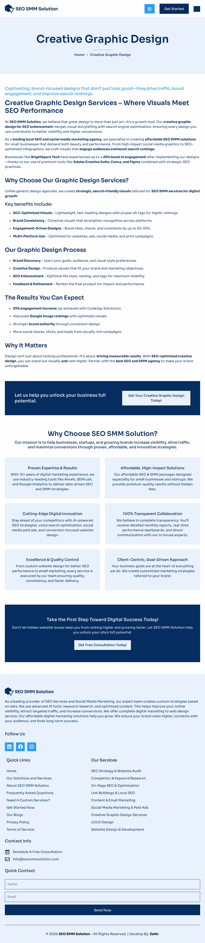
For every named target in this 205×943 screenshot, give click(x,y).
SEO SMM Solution (74, 934)
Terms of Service (20, 829)
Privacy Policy (17, 822)
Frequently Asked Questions (30, 793)
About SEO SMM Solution (27, 785)
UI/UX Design (102, 822)
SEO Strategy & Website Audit (116, 771)
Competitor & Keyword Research (118, 778)
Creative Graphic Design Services (119, 815)
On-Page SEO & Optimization (115, 785)
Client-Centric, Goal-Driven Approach (152, 559)
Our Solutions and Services (29, 778)
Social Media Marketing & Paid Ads (119, 807)
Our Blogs (14, 815)
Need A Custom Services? (28, 800)
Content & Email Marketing (113, 800)
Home (11, 771)
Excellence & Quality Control (52, 559)
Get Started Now (20, 807)
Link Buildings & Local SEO (113, 793)
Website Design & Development (117, 829)
